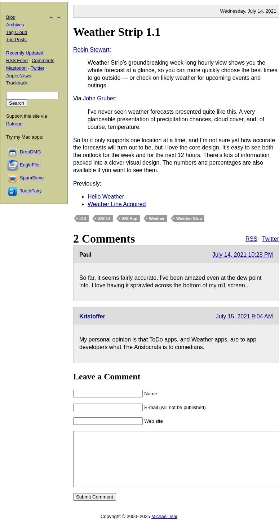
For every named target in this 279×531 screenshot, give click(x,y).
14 (260, 11)
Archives (15, 24)
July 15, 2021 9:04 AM (244, 316)
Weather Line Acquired (117, 204)
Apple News (18, 75)
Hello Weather (106, 196)
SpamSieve (32, 177)
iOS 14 (104, 218)
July (252, 11)
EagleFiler (30, 164)
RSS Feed (17, 60)
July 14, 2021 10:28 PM (242, 255)
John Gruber (99, 98)
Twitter (270, 239)
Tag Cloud (16, 32)
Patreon (14, 123)
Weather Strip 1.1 (116, 31)
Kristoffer (92, 316)
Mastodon (16, 68)
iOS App (129, 218)
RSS (251, 239)
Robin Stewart (91, 50)
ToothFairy (31, 190)
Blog (10, 17)
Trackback (16, 83)
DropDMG (30, 151)
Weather (156, 218)
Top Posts (16, 39)
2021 (271, 11)
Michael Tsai (164, 527)
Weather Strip (189, 218)
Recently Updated (24, 53)
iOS (82, 218)
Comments (43, 60)
